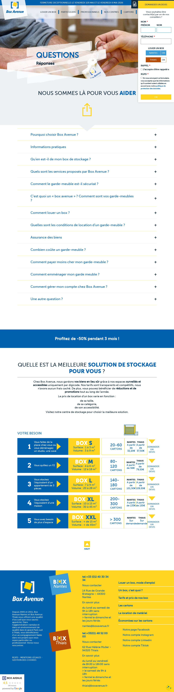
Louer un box (48, 12)
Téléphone (148, 36)
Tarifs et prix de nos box (133, 598)
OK (163, 53)
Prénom (145, 25)
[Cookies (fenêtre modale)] (169, 687)
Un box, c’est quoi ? (130, 590)
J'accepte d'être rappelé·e (156, 69)
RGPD (15, 657)
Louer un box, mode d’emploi (136, 582)
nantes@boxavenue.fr (95, 626)
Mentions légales (30, 657)
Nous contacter (92, 585)
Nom (159, 25)
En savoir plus (90, 602)
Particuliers (68, 12)
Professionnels (90, 12)
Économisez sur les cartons (135, 620)
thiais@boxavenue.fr (94, 685)
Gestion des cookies (24, 660)
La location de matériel (132, 613)
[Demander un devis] (156, 4)
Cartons (129, 12)
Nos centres (111, 12)
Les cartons (125, 605)
